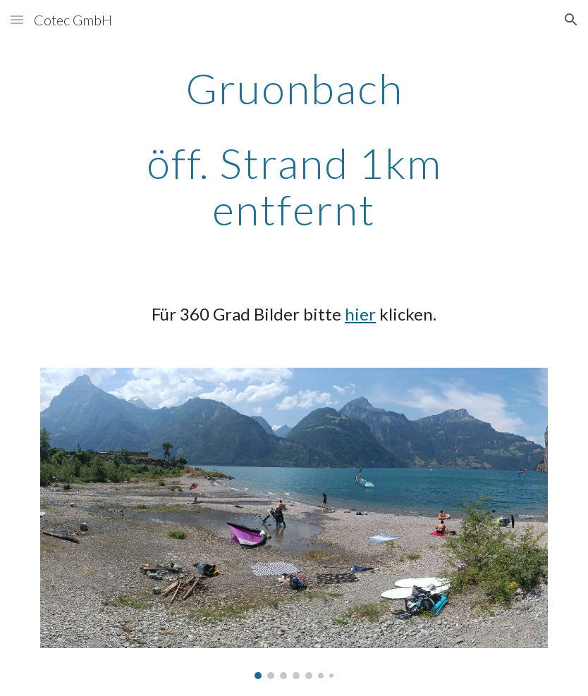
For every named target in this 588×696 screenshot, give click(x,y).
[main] (294, 148)
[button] (17, 19)
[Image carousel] (294, 523)
